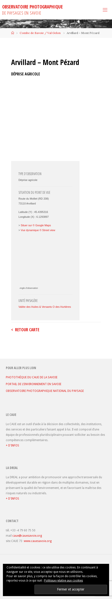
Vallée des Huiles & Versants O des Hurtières (44, 306)
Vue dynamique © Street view (38, 230)
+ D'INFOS (12, 445)
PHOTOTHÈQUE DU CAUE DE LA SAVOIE (31, 377)
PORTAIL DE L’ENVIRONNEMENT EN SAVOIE (33, 384)
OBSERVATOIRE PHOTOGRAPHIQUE (32, 7)
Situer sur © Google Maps (36, 225)
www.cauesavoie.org (38, 541)
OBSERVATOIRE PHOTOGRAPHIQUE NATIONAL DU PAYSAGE (45, 391)
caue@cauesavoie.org (27, 535)
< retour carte (25, 329)
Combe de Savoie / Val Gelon (40, 33)
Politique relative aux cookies (63, 580)
